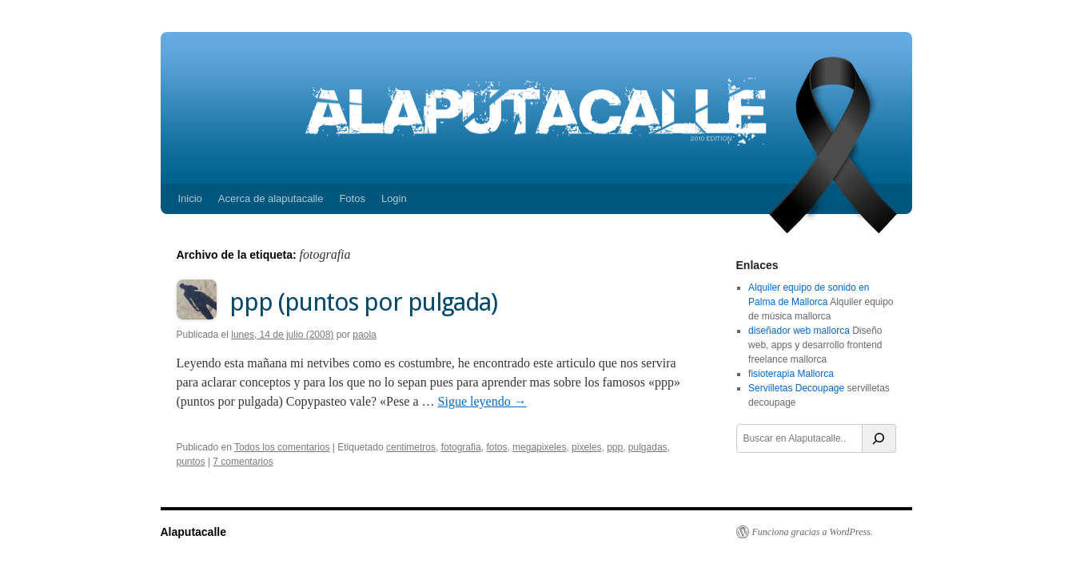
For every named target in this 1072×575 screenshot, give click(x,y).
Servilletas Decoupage (796, 388)
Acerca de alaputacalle (271, 198)
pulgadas (648, 447)
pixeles (586, 447)
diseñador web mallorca (799, 330)
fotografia (461, 447)
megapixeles (539, 447)
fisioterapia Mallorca (791, 373)
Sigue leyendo (482, 401)
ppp (615, 447)
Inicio (190, 198)
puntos (191, 461)
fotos (496, 447)
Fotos (352, 198)
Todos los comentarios (281, 447)
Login (394, 198)
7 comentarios (243, 461)
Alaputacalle (193, 531)
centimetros (411, 447)
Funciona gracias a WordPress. (812, 531)
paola (364, 334)
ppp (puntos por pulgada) (363, 302)
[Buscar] (879, 438)
